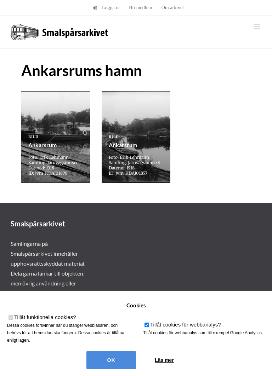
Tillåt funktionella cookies (45, 317)
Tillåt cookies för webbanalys (185, 325)
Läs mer (164, 360)
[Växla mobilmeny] (257, 26)
